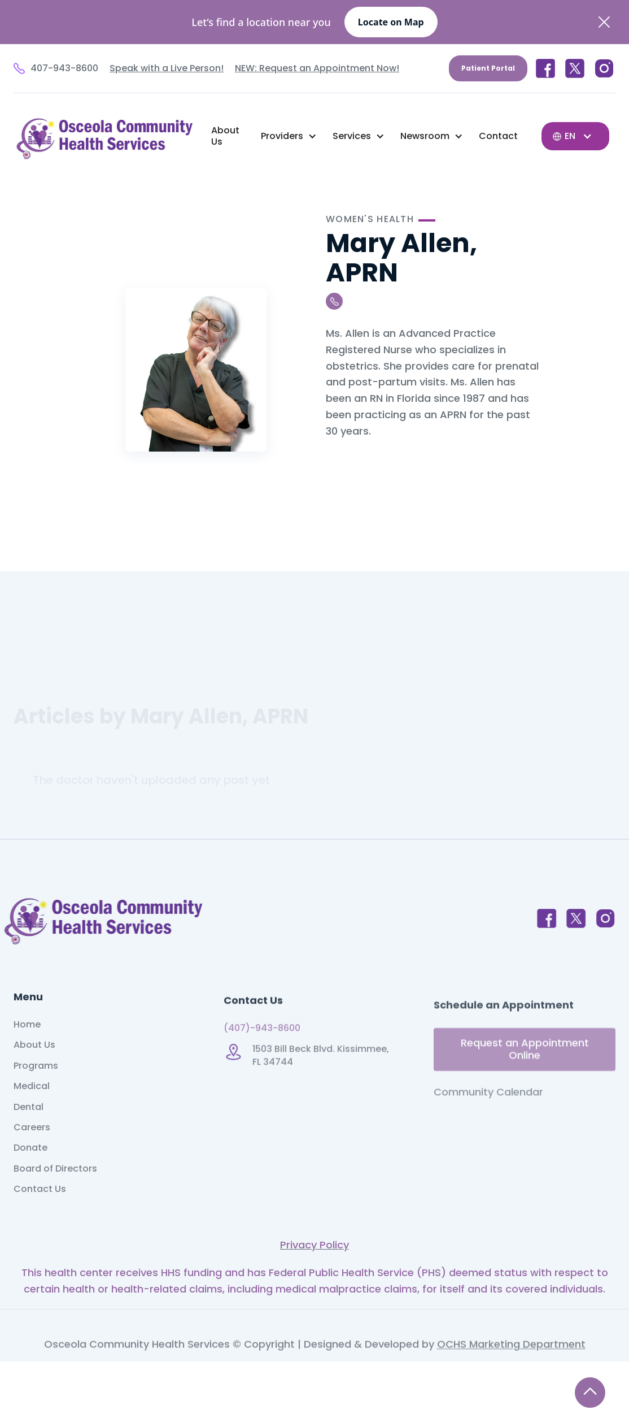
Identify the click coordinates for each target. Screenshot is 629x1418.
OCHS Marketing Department (511, 1372)
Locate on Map (391, 22)
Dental (28, 1133)
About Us (225, 136)
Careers (32, 1154)
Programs (36, 1092)
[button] (289, 136)
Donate (30, 1174)
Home (27, 1051)
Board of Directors (55, 1195)
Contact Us (40, 1215)
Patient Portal (488, 68)
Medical (32, 1113)
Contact (498, 135)
